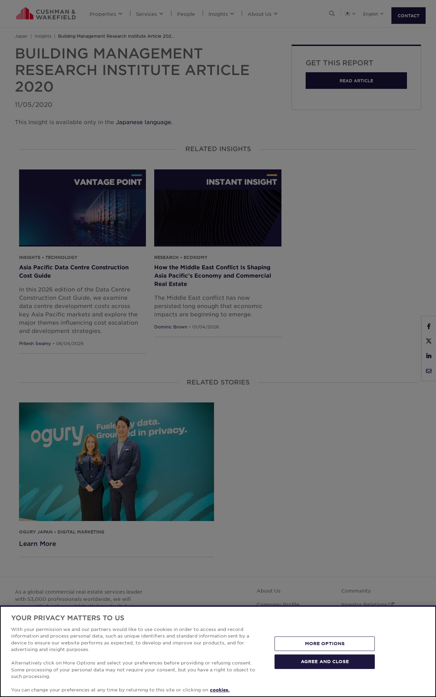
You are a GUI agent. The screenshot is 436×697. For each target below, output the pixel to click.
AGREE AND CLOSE (325, 661)
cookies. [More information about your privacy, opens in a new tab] (220, 690)
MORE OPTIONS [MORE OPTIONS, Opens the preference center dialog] (325, 643)
